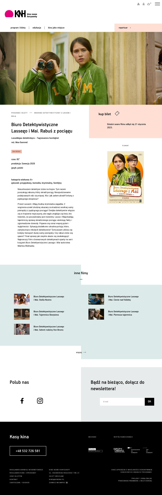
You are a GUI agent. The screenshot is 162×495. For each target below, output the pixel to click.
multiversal (146, 481)
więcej (79, 352)
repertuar (123, 28)
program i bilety (18, 28)
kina (22, 473)
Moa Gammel (21, 142)
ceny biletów (16, 476)
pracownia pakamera (128, 481)
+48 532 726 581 (28, 451)
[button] (157, 68)
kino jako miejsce (56, 28)
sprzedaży (31, 473)
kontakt (14, 479)
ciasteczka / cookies (20, 482)
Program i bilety (19, 113)
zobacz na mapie (57, 482)
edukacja (37, 28)
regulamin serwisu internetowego (26, 470)
